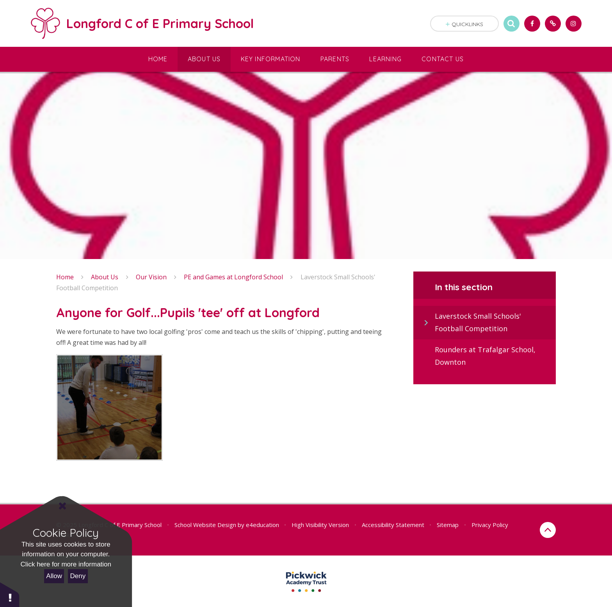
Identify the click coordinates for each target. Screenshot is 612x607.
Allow (54, 576)
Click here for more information (66, 564)
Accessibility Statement (393, 525)
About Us (104, 277)
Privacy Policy (489, 525)
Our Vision (151, 277)
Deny (78, 576)
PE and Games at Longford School (233, 277)
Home (65, 277)
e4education (262, 525)
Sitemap (448, 525)
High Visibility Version (320, 525)
